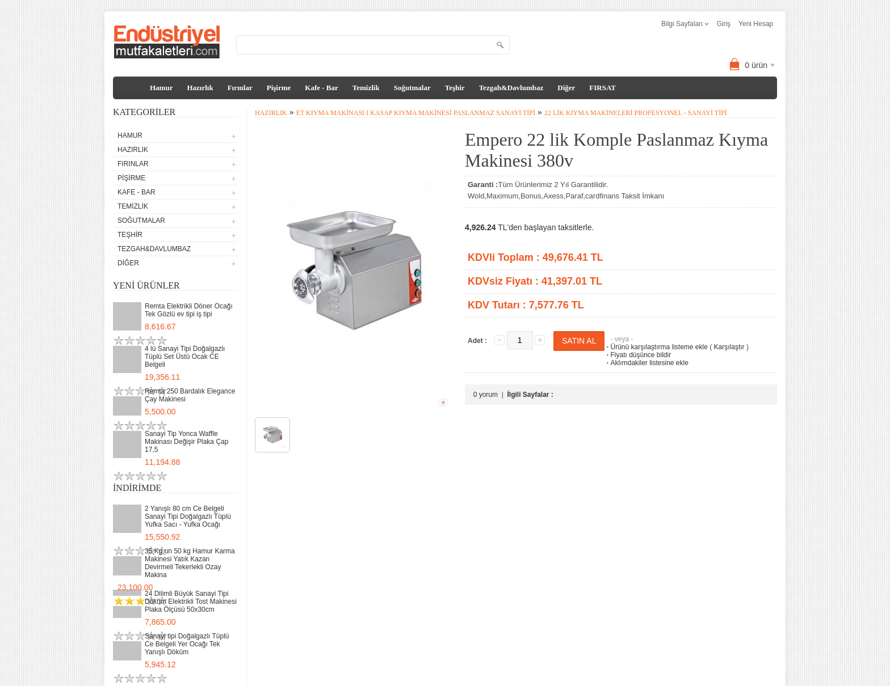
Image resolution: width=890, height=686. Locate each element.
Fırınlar (240, 87)
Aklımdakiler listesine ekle (646, 363)
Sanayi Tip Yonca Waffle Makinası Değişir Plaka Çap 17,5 (186, 442)
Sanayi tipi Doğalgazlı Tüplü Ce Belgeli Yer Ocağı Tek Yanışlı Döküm (187, 644)
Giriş (723, 24)
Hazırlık (200, 87)
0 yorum (485, 395)
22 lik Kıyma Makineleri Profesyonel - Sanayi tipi (635, 113)
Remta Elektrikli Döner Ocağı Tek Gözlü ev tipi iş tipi (189, 310)
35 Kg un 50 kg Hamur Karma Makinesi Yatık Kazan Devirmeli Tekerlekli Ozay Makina (190, 563)
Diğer (566, 87)
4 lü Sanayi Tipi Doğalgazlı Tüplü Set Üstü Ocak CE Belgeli (185, 357)
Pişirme (279, 87)
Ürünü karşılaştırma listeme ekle (655, 347)
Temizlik (366, 87)
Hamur (161, 87)
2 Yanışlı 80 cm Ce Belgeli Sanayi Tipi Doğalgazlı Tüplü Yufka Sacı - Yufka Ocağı (188, 516)
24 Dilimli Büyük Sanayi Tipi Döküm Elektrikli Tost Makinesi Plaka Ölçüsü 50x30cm (191, 601)
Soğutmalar (412, 87)
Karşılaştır (729, 347)
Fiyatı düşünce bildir (637, 355)
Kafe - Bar (321, 87)
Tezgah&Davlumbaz (511, 87)
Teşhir (455, 87)
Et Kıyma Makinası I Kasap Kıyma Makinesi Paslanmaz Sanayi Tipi (415, 113)
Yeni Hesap (755, 24)
